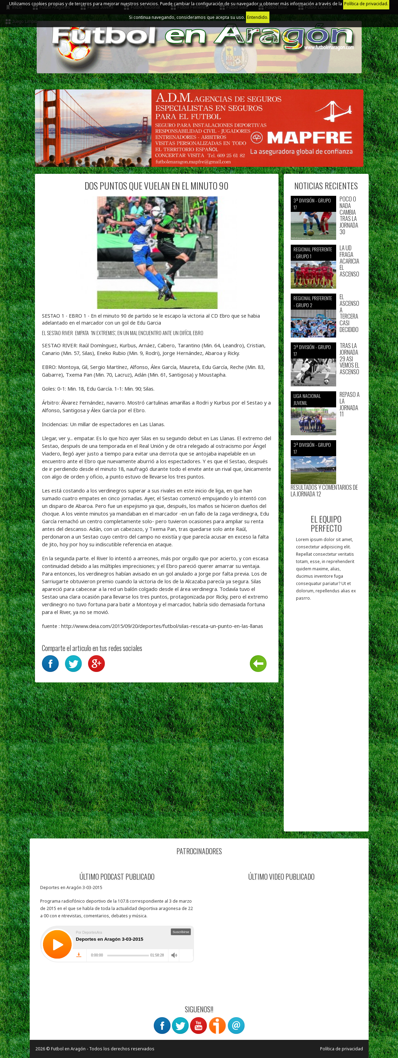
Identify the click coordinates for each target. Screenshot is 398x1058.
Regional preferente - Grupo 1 (313, 252)
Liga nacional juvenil (307, 399)
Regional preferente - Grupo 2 (313, 301)
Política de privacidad (341, 1049)
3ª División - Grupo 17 (312, 204)
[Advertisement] (326, 719)
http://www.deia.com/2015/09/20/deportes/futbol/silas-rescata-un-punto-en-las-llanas (162, 625)
